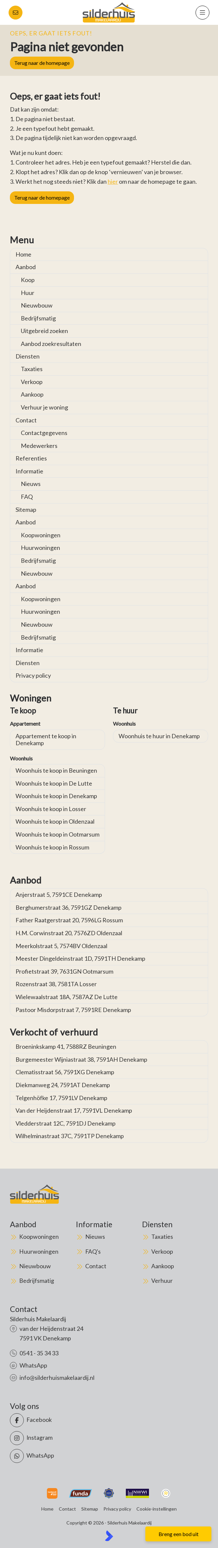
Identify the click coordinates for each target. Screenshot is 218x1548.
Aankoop (32, 394)
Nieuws (31, 483)
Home (23, 254)
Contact (26, 420)
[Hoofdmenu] (202, 13)
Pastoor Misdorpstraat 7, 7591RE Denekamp (73, 1009)
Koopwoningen (40, 535)
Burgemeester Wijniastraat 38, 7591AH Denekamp (81, 1059)
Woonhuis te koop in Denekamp (56, 795)
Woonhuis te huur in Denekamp (159, 736)
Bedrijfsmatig (38, 318)
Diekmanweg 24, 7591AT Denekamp (63, 1084)
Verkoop (32, 381)
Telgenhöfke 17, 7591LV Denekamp (61, 1097)
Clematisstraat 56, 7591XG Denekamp (65, 1072)
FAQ (27, 496)
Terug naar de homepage (42, 63)
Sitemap (26, 509)
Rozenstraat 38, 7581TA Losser (56, 984)
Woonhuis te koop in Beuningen (56, 770)
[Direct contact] (15, 13)
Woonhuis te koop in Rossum (52, 847)
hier (113, 181)
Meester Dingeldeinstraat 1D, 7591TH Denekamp (80, 958)
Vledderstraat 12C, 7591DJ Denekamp (66, 1123)
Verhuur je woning (44, 407)
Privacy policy (33, 675)
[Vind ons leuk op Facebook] (57, 1420)
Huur (27, 292)
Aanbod (26, 266)
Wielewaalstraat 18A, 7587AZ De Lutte (67, 996)
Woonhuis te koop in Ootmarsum (57, 834)
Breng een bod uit (179, 1534)
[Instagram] (57, 1438)
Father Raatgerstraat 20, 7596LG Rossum (69, 920)
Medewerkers (39, 445)
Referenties (31, 458)
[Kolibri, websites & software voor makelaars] (109, 1536)
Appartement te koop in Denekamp (46, 739)
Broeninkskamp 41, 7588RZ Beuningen (66, 1046)
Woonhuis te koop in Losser (51, 808)
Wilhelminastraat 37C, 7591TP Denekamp (70, 1135)
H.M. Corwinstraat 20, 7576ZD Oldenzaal (69, 933)
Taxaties (32, 368)
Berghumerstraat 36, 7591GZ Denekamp (69, 907)
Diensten (28, 356)
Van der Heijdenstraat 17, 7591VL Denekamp (74, 1110)
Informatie (29, 471)
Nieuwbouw (37, 305)
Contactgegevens (44, 432)
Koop (28, 279)
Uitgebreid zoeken (44, 330)
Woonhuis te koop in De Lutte (54, 783)
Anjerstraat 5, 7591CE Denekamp (59, 894)
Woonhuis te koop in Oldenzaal (55, 821)
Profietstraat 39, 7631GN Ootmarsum (64, 971)
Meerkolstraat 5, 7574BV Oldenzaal (61, 945)
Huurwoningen (40, 547)
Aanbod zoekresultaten (51, 343)
